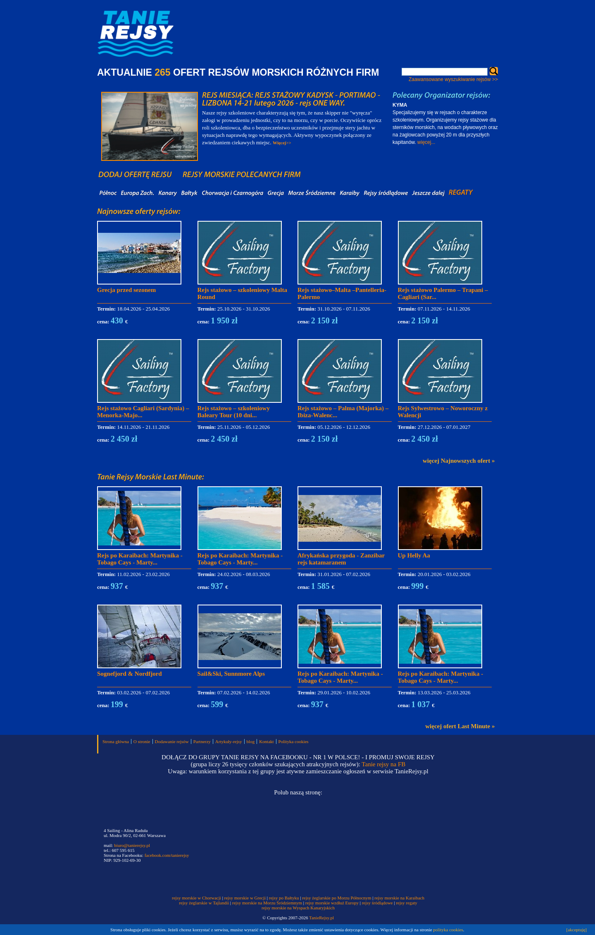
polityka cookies (448, 929)
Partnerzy (202, 741)
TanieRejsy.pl (321, 917)
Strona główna (115, 741)
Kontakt (266, 741)
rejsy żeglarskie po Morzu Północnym (336, 897)
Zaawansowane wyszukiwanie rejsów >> (453, 79)
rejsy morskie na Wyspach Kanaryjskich (298, 907)
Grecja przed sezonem (126, 290)
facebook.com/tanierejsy (167, 855)
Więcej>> (282, 142)
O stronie (141, 741)
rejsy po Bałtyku (284, 897)
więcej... (426, 142)
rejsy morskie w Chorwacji (197, 897)
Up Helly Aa (414, 555)
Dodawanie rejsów (172, 741)
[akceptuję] (576, 929)
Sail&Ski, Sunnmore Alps (231, 673)
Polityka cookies (293, 741)
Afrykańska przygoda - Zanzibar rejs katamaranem (341, 559)
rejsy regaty (406, 902)
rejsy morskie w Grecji (245, 897)
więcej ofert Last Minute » (460, 726)
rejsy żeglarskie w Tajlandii (204, 902)
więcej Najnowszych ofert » (459, 460)
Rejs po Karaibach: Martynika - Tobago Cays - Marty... (140, 559)
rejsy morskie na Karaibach (399, 897)
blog (251, 741)
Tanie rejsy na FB (383, 764)
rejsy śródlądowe (377, 902)
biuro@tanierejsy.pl (132, 845)
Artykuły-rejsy (228, 741)
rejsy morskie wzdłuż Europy (332, 902)
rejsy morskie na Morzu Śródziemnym (267, 902)
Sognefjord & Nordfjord (129, 673)
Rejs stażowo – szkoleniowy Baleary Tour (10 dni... (234, 411)
